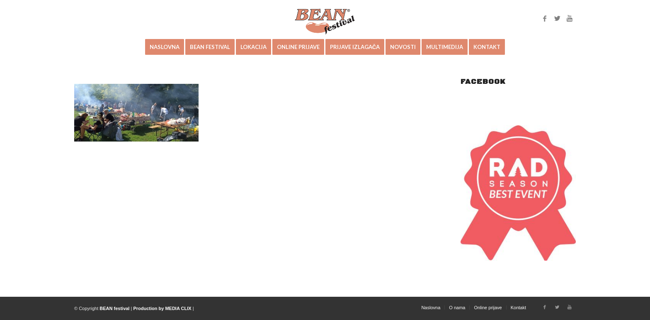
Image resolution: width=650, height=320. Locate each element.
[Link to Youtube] (569, 18)
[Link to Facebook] (544, 18)
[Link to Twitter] (557, 18)
